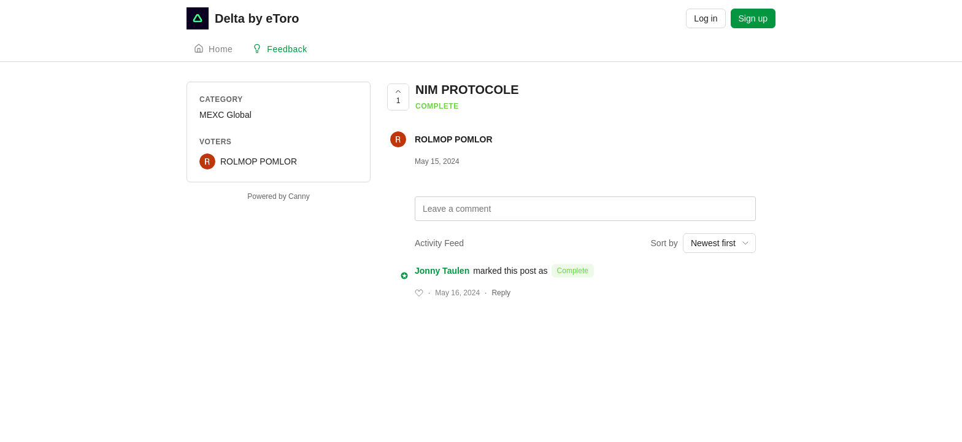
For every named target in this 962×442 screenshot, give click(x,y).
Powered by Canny (278, 196)
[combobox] (719, 243)
